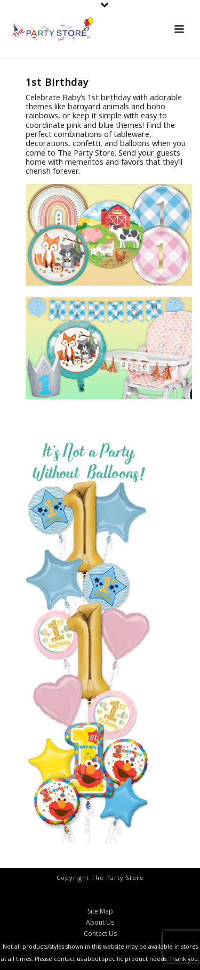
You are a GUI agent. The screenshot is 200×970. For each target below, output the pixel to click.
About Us (100, 922)
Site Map (100, 911)
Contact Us (100, 933)
